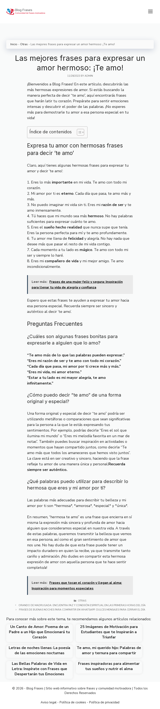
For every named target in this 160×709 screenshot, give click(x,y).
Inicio (13, 44)
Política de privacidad (104, 702)
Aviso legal (48, 702)
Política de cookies (72, 702)
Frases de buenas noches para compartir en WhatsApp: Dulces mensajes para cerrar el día (82, 609)
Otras (24, 44)
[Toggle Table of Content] (78, 132)
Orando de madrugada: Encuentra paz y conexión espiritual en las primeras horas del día (82, 605)
